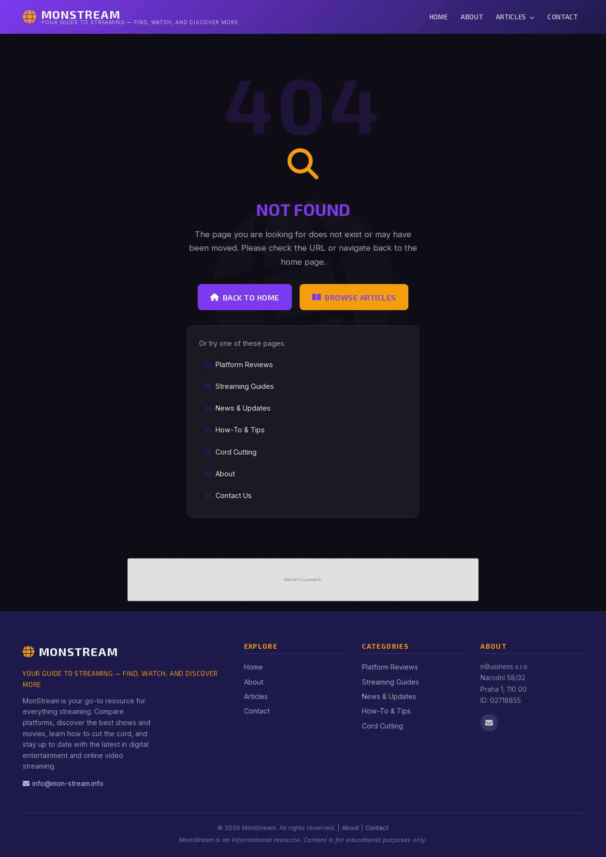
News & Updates (237, 408)
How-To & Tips (234, 430)
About (472, 17)
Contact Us (228, 495)
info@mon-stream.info (63, 783)
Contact (563, 17)
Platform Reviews (238, 364)
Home (439, 17)
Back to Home (244, 297)
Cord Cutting (230, 452)
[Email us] (489, 722)
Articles (515, 17)
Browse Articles (354, 297)
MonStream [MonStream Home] (70, 651)
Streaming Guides (239, 386)
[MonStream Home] (130, 17)
